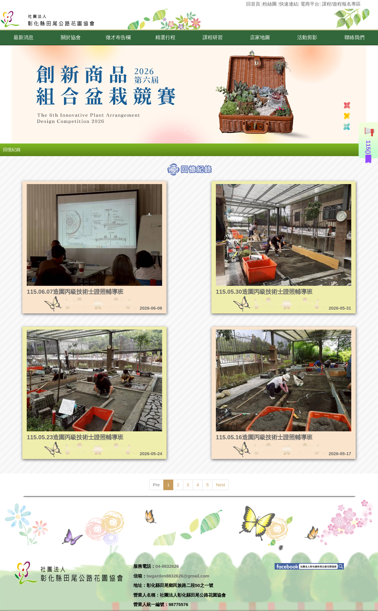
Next (220, 484)
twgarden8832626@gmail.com (178, 575)
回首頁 (253, 3)
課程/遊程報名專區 (341, 3)
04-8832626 (167, 566)
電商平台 (309, 3)
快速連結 (288, 3)
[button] (23, 37)
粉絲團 (270, 3)
